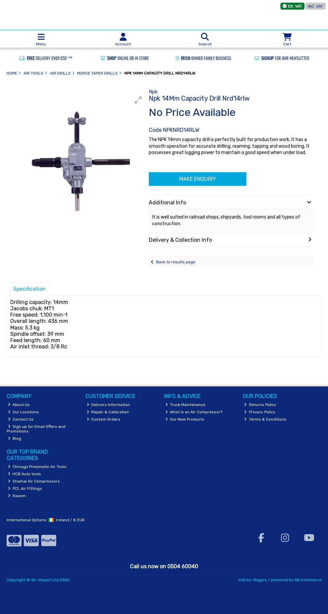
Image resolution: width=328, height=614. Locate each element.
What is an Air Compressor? (194, 412)
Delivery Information (108, 404)
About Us (19, 404)
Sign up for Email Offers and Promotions (36, 429)
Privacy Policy (259, 412)
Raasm (17, 495)
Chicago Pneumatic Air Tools (37, 466)
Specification (29, 289)
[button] (138, 100)
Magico (260, 580)
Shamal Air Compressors (34, 481)
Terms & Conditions (265, 419)
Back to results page (175, 262)
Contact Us (21, 419)
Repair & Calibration (108, 412)
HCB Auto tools (24, 474)
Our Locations (23, 412)
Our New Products (185, 419)
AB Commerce (307, 580)
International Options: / (46, 520)
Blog (14, 438)
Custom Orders (104, 419)
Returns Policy (260, 404)
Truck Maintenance (185, 404)
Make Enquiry (197, 179)
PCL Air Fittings (25, 488)
